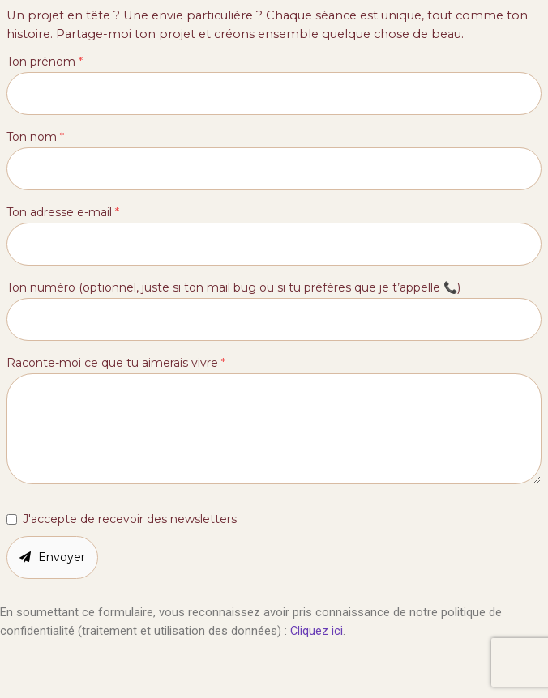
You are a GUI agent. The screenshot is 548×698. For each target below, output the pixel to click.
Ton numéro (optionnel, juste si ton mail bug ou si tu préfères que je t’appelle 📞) (233, 287)
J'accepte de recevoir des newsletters (130, 519)
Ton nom (35, 137)
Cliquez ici (316, 631)
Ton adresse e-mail (62, 212)
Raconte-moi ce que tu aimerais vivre (115, 362)
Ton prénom (44, 61)
